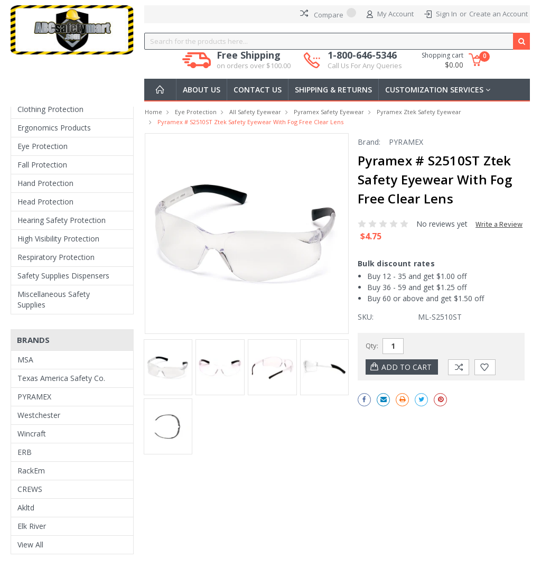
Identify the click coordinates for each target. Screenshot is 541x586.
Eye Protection (42, 146)
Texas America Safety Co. (61, 378)
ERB (24, 452)
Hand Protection (45, 183)
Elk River (31, 526)
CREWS (29, 489)
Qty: (372, 345)
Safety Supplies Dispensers (63, 276)
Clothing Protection (50, 109)
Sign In (446, 13)
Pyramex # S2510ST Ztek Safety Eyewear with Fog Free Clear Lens (250, 122)
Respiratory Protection (56, 257)
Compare (328, 14)
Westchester (38, 415)
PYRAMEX (34, 397)
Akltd (25, 508)
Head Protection (45, 202)
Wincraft (31, 434)
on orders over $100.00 (254, 65)
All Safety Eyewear (255, 112)
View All (30, 545)
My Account (390, 14)
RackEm (31, 471)
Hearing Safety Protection (61, 220)
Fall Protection (42, 165)
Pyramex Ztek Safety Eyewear (419, 112)
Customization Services (437, 90)
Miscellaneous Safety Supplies (53, 299)
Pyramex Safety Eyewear (329, 112)
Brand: (369, 142)
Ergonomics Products (54, 128)
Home (153, 112)
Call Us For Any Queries (365, 65)
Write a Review (499, 224)
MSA (25, 360)
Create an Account (498, 13)
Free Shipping (254, 60)
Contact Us (258, 90)
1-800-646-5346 (365, 60)
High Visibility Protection (58, 239)
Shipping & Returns (333, 90)
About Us (201, 90)
